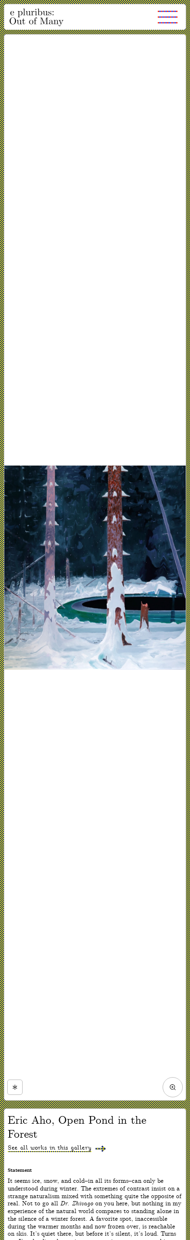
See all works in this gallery (49, 1148)
